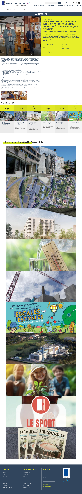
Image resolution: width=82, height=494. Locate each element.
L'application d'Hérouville (27, 487)
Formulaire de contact (48, 484)
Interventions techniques (27, 483)
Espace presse (5, 476)
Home (2, 9)
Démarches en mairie (26, 472)
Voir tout (78, 103)
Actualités (7, 9)
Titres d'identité (26, 474)
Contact (4, 474)
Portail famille (25, 476)
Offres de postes (26, 485)
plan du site (5, 485)
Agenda (4, 472)
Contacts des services (48, 486)
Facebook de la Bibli (65, 48)
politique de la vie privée (7, 487)
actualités (5, 483)
